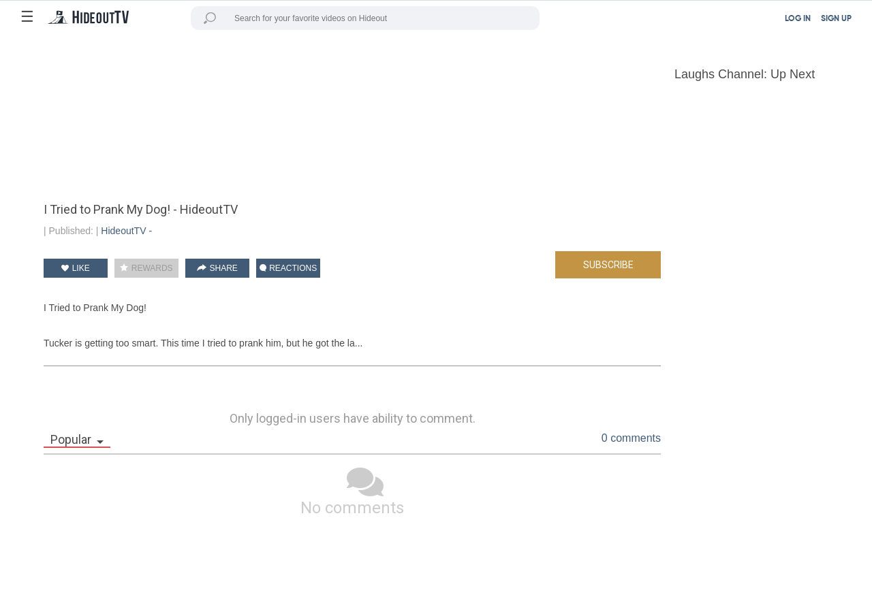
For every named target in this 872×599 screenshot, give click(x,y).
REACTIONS (288, 268)
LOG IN (798, 19)
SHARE (217, 268)
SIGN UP (836, 19)
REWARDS (146, 268)
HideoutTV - (126, 230)
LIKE (75, 268)
